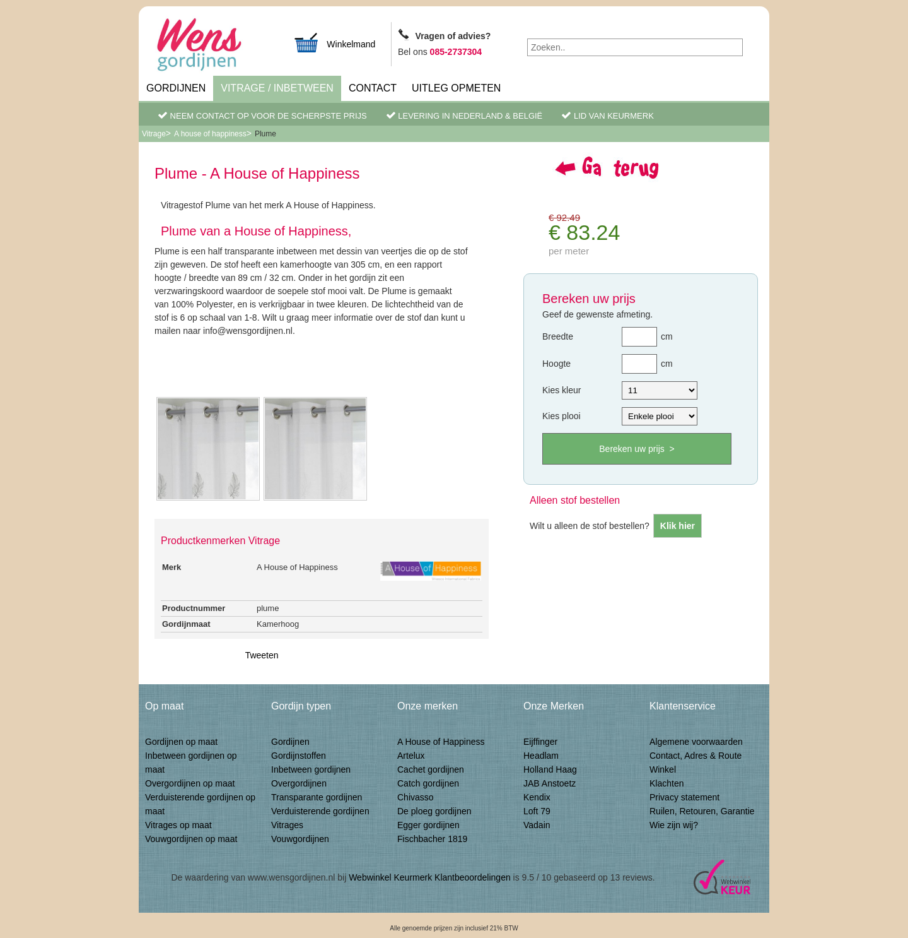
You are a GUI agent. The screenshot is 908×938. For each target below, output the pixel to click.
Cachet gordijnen (430, 769)
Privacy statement (684, 797)
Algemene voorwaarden (696, 742)
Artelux (411, 756)
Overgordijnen (299, 783)
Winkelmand (334, 43)
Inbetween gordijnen (311, 769)
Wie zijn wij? (673, 825)
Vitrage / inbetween (277, 88)
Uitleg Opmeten (456, 88)
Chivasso (415, 797)
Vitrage (154, 133)
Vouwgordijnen (300, 839)
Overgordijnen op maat (190, 783)
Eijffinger (540, 742)
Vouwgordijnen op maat (191, 839)
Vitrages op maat (178, 825)
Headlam (541, 756)
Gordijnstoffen (298, 756)
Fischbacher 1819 (432, 839)
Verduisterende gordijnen (320, 811)
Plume (265, 133)
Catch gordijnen (428, 783)
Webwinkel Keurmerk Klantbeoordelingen (430, 877)
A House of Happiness (441, 742)
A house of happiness (210, 133)
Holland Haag (550, 769)
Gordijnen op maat (181, 742)
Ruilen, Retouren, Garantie (702, 811)
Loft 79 (536, 811)
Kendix (536, 797)
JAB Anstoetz (549, 783)
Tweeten (262, 655)
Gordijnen (176, 88)
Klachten (666, 783)
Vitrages (287, 825)
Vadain (536, 825)
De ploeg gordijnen (434, 811)
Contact (373, 88)
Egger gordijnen (428, 825)
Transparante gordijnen (316, 797)
